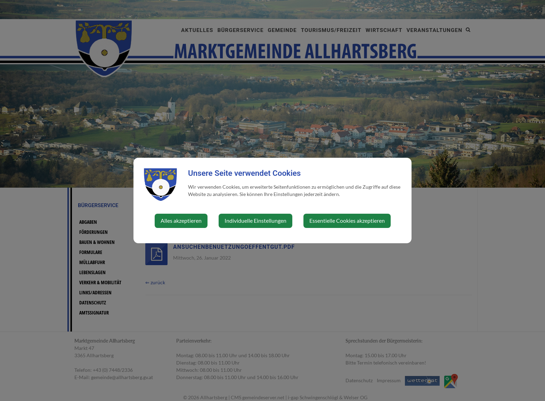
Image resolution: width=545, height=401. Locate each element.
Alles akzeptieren (181, 220)
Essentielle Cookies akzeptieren (347, 220)
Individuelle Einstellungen (255, 220)
